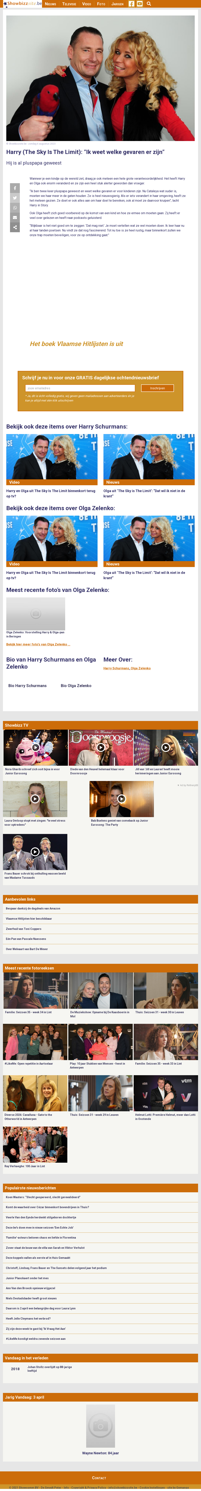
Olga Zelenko (141, 668)
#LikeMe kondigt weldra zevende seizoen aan (36, 1338)
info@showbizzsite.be (122, 1487)
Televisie (69, 4)
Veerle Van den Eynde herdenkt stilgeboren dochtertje (41, 1217)
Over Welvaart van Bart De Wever (27, 949)
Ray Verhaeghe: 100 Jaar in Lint (25, 1166)
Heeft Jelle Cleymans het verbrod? (28, 1318)
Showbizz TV (16, 725)
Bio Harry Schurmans (27, 685)
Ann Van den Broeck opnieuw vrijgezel (30, 1288)
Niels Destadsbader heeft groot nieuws (31, 1298)
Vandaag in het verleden (26, 1358)
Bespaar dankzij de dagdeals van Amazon (33, 908)
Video (86, 4)
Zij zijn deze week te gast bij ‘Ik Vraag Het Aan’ (36, 1328)
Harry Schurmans (116, 668)
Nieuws (50, 4)
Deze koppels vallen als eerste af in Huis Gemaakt (38, 1257)
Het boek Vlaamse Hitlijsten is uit (76, 344)
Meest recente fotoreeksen (29, 968)
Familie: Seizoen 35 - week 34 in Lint (28, 1012)
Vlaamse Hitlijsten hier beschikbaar (29, 918)
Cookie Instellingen (152, 1487)
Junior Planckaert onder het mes (27, 1278)
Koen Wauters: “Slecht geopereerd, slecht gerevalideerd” (43, 1197)
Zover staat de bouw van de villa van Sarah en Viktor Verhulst (45, 1247)
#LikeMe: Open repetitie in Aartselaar (29, 1063)
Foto (101, 4)
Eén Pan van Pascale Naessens (26, 938)
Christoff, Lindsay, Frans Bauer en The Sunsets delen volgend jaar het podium (56, 1268)
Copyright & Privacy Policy (88, 1487)
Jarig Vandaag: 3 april (24, 1397)
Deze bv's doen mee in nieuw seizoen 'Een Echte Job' (39, 1227)
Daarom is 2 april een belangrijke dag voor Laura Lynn (41, 1308)
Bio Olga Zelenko (76, 685)
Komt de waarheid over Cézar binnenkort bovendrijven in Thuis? (47, 1207)
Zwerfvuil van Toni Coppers (23, 928)
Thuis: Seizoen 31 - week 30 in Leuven (159, 1012)
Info (66, 1487)
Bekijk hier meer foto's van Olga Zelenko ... (38, 644)
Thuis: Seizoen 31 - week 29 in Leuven (94, 1114)
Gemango (182, 1487)
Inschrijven (157, 388)
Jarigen (117, 4)
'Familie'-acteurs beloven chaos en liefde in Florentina (41, 1237)
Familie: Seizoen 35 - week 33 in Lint (158, 1063)
